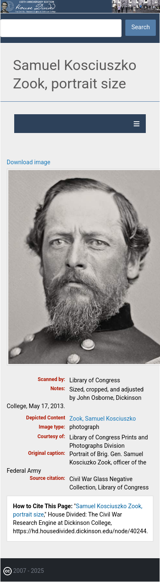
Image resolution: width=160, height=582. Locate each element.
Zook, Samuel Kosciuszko (102, 418)
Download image (28, 162)
